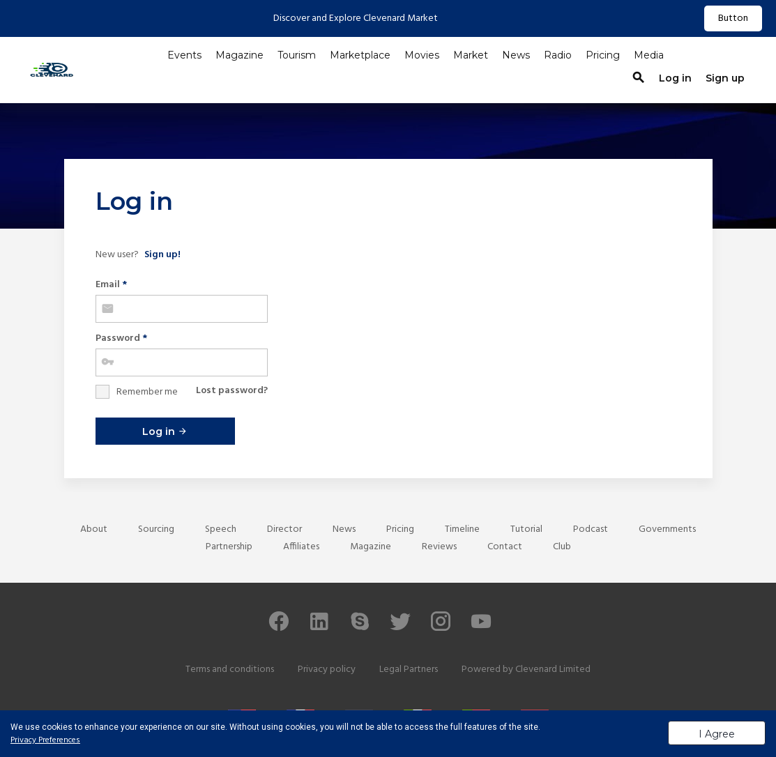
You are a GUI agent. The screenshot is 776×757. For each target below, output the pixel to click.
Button (733, 18)
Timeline (462, 529)
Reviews (439, 547)
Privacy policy (327, 670)
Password (121, 338)
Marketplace (360, 55)
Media (649, 55)
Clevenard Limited (553, 670)
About (93, 529)
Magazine (239, 55)
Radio (558, 55)
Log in (165, 431)
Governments (667, 529)
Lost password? (232, 391)
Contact (504, 547)
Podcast (590, 529)
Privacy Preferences (45, 740)
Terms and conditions (229, 670)
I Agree (717, 734)
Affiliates (301, 547)
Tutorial (526, 529)
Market (470, 55)
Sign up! (162, 255)
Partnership (229, 547)
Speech (220, 529)
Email (111, 284)
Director (284, 529)
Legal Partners (408, 670)
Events (184, 55)
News (516, 55)
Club (562, 547)
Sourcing (156, 529)
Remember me (147, 392)
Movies (421, 55)
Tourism (296, 55)
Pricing (603, 55)
